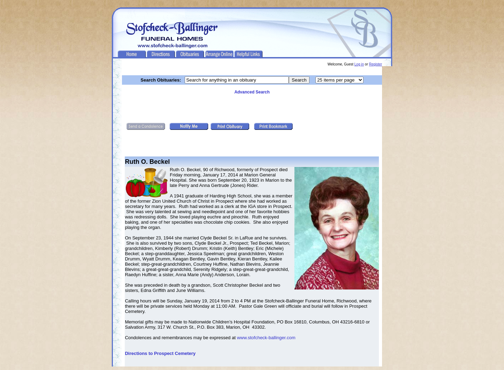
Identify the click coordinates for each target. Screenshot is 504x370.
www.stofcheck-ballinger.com (266, 337)
